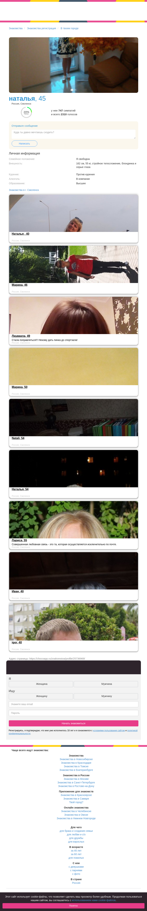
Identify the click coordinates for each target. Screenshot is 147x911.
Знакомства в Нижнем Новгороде (76, 818)
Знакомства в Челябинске (76, 811)
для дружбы (76, 838)
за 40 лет (76, 850)
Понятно (73, 906)
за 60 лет (76, 854)
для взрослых (76, 841)
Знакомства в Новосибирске (76, 759)
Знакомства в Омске (76, 814)
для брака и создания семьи (76, 830)
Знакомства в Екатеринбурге (76, 770)
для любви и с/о (76, 834)
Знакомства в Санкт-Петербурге (76, 782)
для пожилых (76, 857)
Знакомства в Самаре (76, 798)
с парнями (76, 870)
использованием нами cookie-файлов (94, 900)
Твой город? (76, 802)
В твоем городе (70, 28)
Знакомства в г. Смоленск (24, 190)
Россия (76, 882)
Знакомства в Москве (76, 778)
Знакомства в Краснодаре (76, 762)
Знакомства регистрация (41, 28)
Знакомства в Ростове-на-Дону (76, 786)
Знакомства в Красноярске (76, 795)
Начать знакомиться (73, 723)
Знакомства (16, 28)
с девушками (76, 866)
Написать (24, 143)
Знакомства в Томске (76, 766)
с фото (76, 873)
